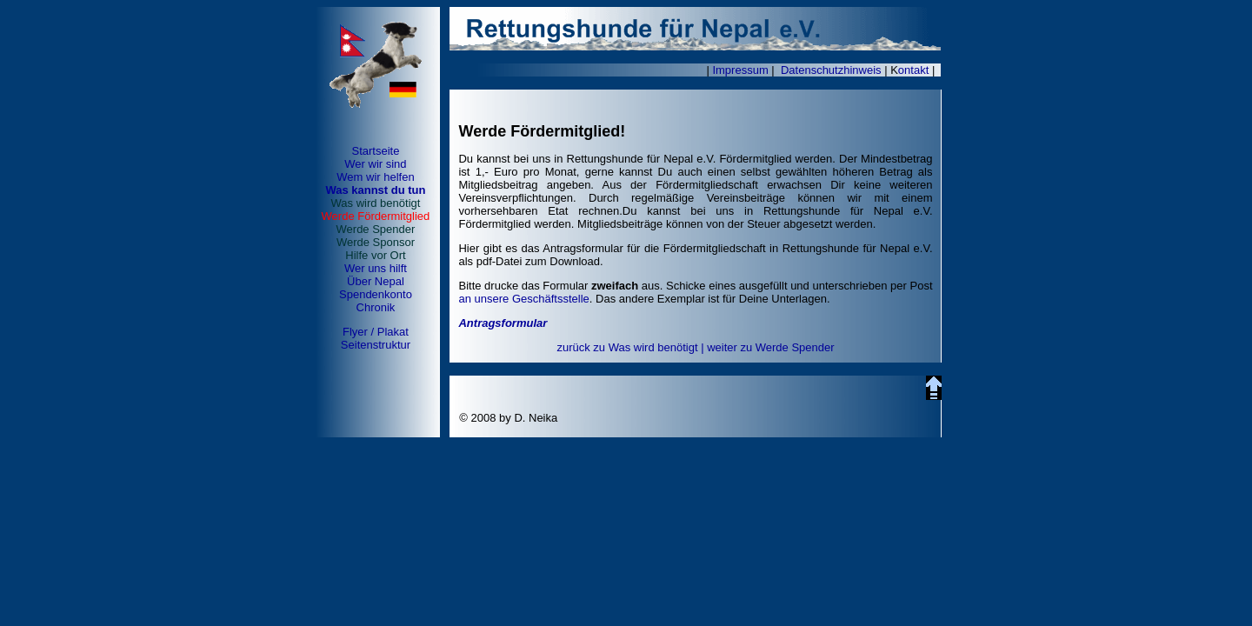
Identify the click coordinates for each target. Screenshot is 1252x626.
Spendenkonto (375, 294)
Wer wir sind (375, 163)
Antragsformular (502, 323)
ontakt (913, 70)
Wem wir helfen (375, 176)
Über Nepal (375, 281)
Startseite (375, 150)
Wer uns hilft (375, 268)
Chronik (376, 307)
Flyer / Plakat (376, 331)
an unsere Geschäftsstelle (523, 298)
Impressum (740, 70)
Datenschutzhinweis (831, 70)
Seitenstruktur (375, 344)
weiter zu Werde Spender (770, 347)
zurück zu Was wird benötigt (626, 347)
